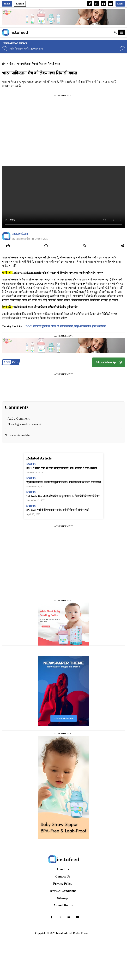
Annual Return (63, 905)
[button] (115, 32)
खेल (11, 64)
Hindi (7, 3)
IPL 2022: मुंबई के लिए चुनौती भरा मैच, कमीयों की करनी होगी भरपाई (57, 510)
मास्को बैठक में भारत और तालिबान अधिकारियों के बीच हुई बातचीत (45, 307)
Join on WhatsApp (108, 362)
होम (3, 64)
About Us (62, 869)
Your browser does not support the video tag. (63, 197)
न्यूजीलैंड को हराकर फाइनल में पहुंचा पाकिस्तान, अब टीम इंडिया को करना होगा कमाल (63, 482)
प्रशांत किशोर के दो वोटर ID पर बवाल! (26, 48)
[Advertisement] (32, 130)
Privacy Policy (62, 883)
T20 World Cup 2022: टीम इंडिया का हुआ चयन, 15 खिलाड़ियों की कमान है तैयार (62, 496)
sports (31, 464)
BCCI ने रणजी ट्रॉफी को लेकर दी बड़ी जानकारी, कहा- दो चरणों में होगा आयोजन (66, 326)
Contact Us (62, 876)
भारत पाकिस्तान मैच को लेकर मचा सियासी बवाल (38, 64)
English (20, 3)
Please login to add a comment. (25, 424)
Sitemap (62, 898)
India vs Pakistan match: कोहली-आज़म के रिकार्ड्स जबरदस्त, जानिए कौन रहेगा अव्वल (58, 272)
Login (120, 3)
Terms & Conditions (62, 891)
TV (10, 362)
